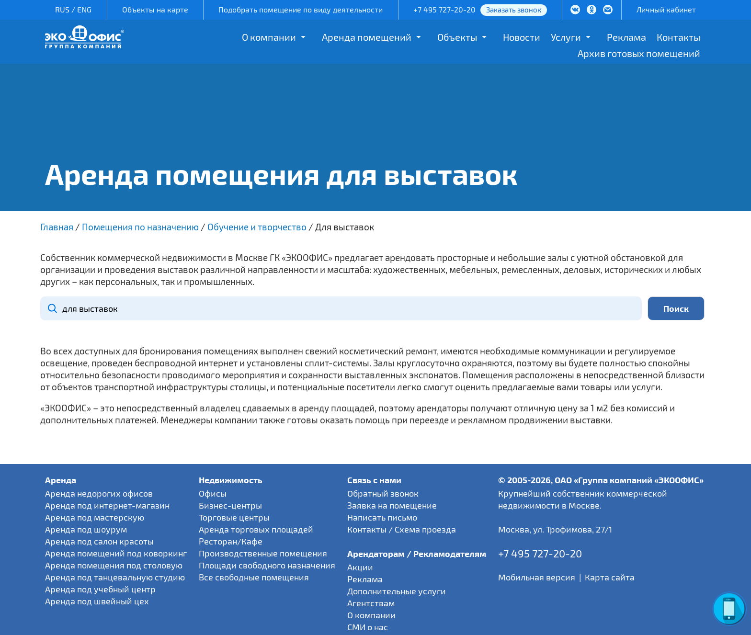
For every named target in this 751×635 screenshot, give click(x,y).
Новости (521, 37)
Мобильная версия (536, 577)
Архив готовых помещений (639, 53)
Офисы (213, 493)
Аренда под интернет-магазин (107, 505)
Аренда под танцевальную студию (115, 577)
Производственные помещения (263, 553)
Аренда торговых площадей (256, 529)
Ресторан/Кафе (230, 541)
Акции (360, 567)
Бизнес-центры (230, 505)
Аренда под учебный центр (100, 589)
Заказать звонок (513, 9)
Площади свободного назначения (267, 565)
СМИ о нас (367, 627)
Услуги (566, 37)
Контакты (678, 37)
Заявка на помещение (392, 505)
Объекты (457, 37)
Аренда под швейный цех (97, 601)
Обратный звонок (383, 493)
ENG (84, 9)
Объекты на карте (155, 9)
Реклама (626, 37)
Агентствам (371, 603)
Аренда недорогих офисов (99, 493)
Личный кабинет (666, 9)
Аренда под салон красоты (99, 541)
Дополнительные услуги (396, 591)
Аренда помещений (366, 37)
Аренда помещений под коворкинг (116, 553)
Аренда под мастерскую (94, 517)
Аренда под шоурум (86, 529)
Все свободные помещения (254, 577)
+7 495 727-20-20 (444, 9)
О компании (269, 37)
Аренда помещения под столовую (113, 565)
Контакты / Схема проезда (401, 529)
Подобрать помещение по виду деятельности (300, 9)
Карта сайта (610, 577)
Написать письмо (382, 517)
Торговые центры (234, 517)
